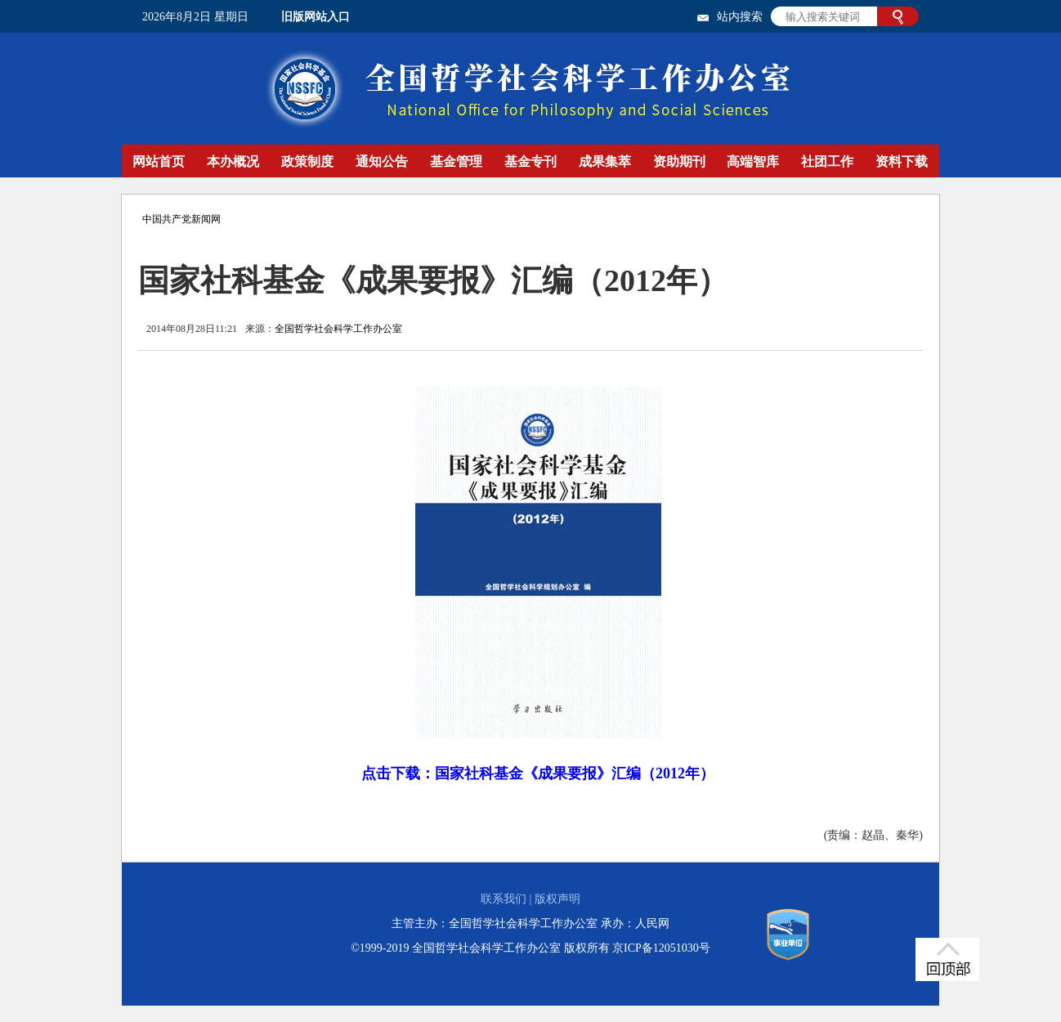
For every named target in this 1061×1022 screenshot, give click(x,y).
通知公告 (382, 161)
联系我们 (503, 899)
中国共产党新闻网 (181, 219)
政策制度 (307, 161)
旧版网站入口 (315, 17)
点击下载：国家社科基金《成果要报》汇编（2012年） (537, 773)
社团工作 (827, 161)
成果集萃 (605, 161)
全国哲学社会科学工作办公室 (338, 328)
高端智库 (753, 161)
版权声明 (557, 899)
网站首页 (158, 161)
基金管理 (456, 161)
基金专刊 (530, 161)
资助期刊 (679, 161)
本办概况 (233, 161)
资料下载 (901, 161)
